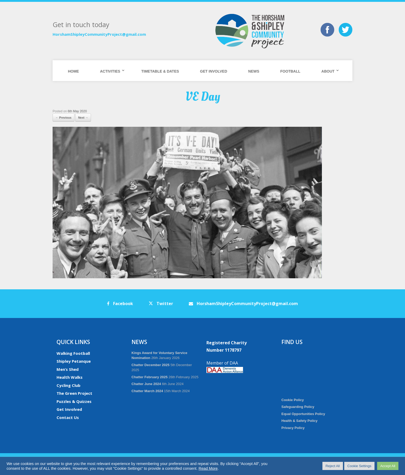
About (328, 71)
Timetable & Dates (160, 71)
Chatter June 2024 (146, 384)
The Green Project (74, 393)
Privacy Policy (293, 428)
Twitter (161, 303)
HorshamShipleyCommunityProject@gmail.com (99, 34)
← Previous (63, 117)
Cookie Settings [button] (359, 466)
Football (290, 71)
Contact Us (68, 417)
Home (73, 71)
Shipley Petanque (74, 361)
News (253, 71)
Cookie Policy (292, 400)
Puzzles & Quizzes (74, 401)
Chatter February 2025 (149, 377)
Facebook (120, 303)
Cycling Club (68, 385)
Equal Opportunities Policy (303, 414)
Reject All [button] (333, 466)
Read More (208, 468)
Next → (83, 117)
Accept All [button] (387, 466)
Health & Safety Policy (299, 421)
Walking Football (73, 353)
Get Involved (213, 71)
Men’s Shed (68, 369)
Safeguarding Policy (297, 407)
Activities (110, 71)
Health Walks (70, 377)
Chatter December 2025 (150, 365)
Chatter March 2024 (147, 391)
